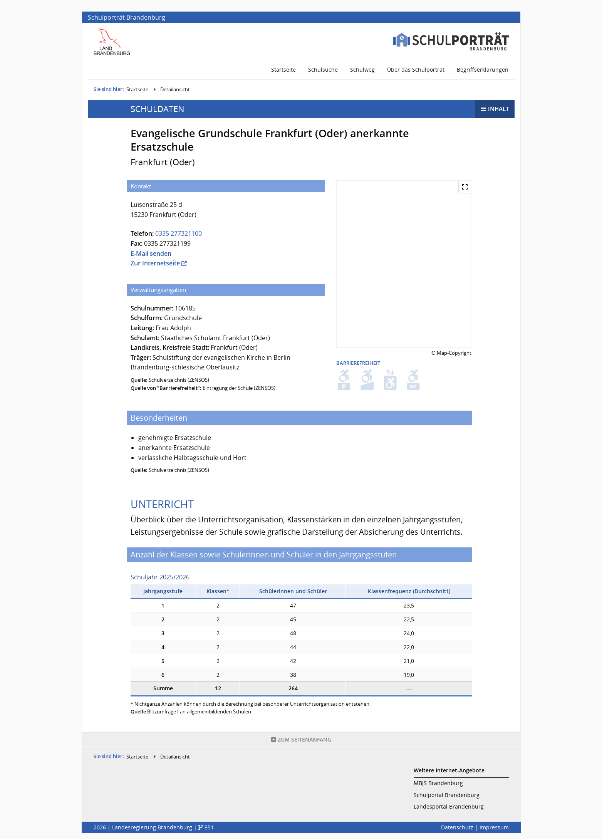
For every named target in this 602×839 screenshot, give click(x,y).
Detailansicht (175, 89)
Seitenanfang (301, 739)
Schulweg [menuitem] (362, 69)
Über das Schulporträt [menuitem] (415, 69)
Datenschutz (457, 827)
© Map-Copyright (451, 352)
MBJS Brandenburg (438, 783)
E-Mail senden (151, 253)
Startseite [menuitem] (283, 69)
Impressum (494, 827)
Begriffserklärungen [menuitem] (482, 69)
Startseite (137, 89)
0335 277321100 (178, 233)
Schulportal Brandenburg (447, 795)
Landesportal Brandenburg (449, 806)
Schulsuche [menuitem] (323, 69)
